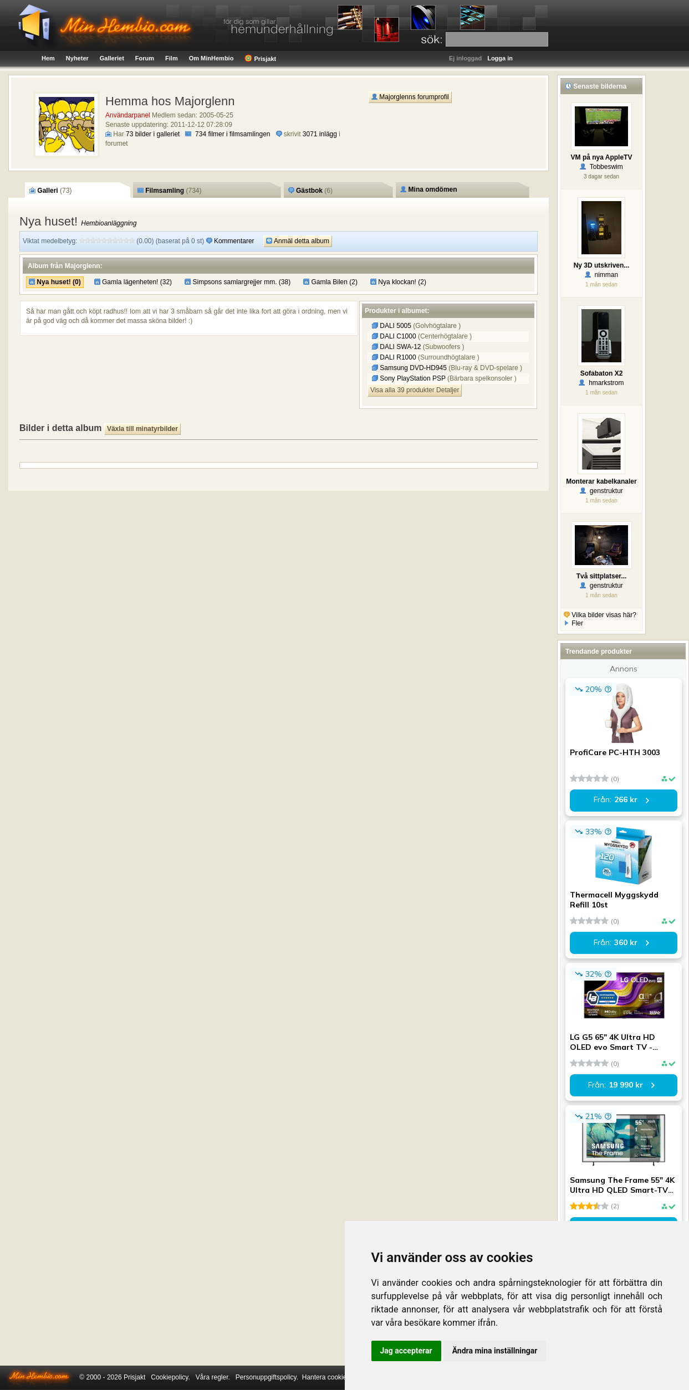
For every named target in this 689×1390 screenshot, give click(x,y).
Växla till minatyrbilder (142, 429)
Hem (48, 58)
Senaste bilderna (595, 86)
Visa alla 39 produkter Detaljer (415, 390)
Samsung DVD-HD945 (410, 368)
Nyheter (77, 58)
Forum (144, 58)
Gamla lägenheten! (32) (133, 282)
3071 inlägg (320, 134)
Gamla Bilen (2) (330, 282)
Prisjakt (260, 58)
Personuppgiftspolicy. (267, 1377)
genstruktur (601, 491)
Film (171, 58)
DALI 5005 (392, 326)
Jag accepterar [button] (406, 1350)
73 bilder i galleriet (153, 134)
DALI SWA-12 (397, 347)
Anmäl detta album (297, 241)
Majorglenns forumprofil (410, 97)
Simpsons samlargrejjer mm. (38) (237, 282)
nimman (601, 275)
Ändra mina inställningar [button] (495, 1350)
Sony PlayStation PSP (409, 378)
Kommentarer (231, 241)
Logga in (500, 58)
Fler (573, 623)
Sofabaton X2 (601, 373)
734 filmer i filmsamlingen (232, 134)
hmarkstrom (601, 383)
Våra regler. (213, 1377)
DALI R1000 (395, 357)
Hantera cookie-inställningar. (344, 1377)
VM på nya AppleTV (601, 157)
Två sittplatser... (601, 576)
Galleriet (112, 58)
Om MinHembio (211, 58)
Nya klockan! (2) (398, 282)
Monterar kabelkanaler (601, 481)
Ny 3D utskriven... (602, 265)
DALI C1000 (395, 336)
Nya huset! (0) (55, 282)
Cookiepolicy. (170, 1377)
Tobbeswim (601, 167)
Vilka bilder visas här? (600, 615)
